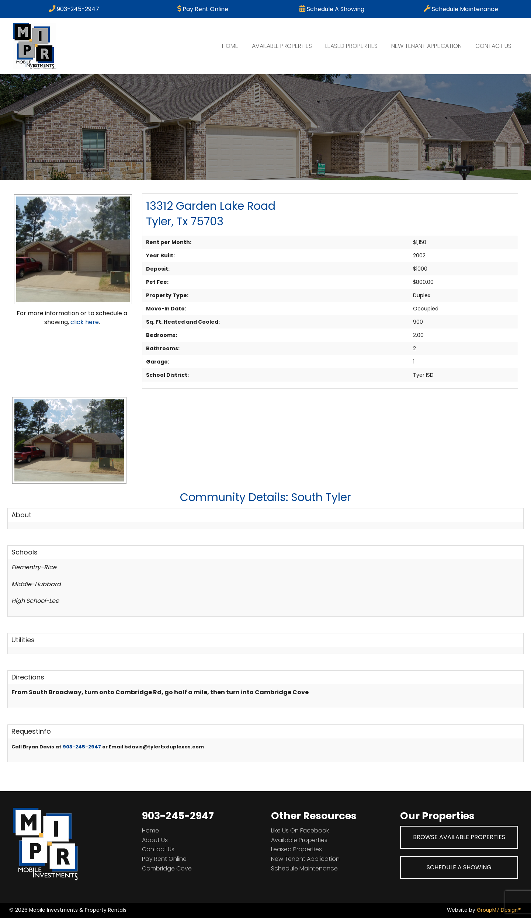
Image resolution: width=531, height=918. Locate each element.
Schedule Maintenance (461, 9)
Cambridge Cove (167, 868)
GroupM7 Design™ (499, 910)
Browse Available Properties (459, 837)
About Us (155, 840)
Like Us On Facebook (300, 830)
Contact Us (493, 46)
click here (84, 322)
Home (230, 46)
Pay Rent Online (202, 9)
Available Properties (282, 46)
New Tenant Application (426, 46)
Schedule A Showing (331, 9)
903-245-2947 (74, 9)
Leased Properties (351, 46)
